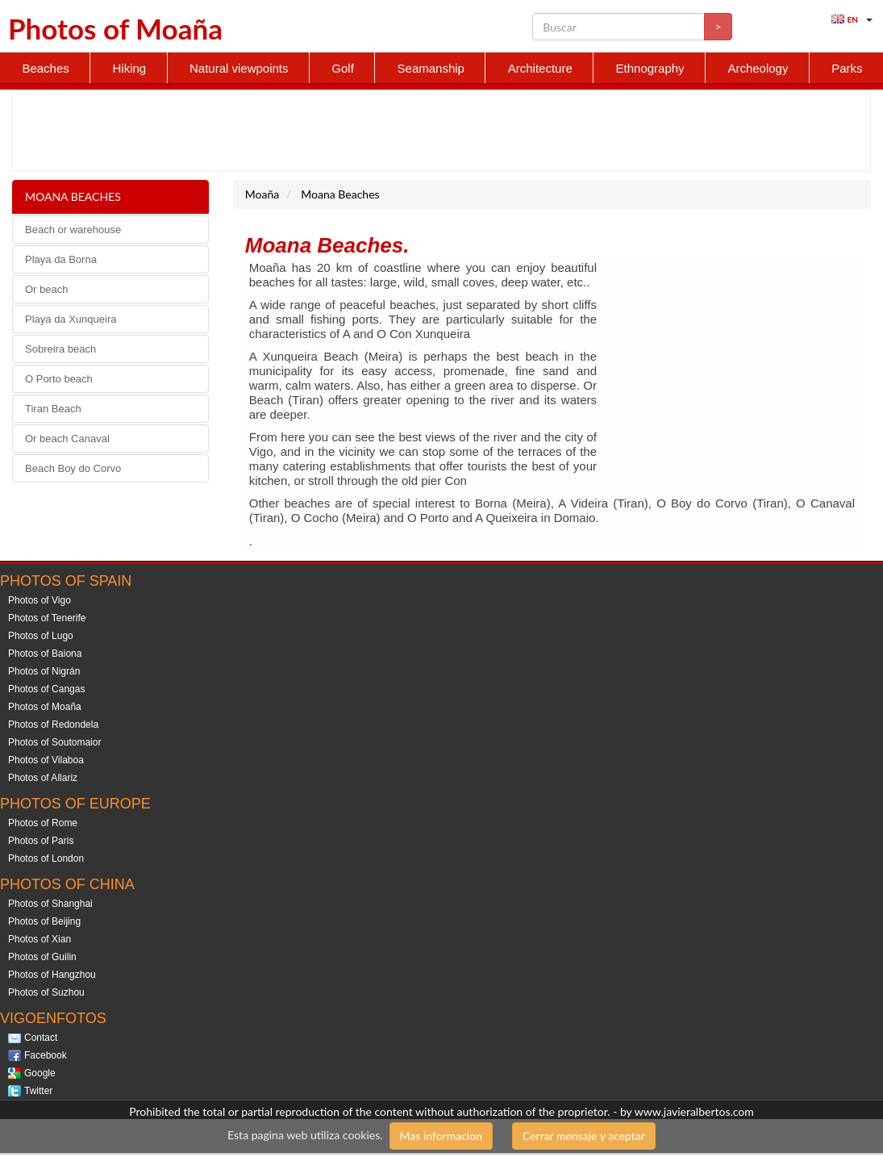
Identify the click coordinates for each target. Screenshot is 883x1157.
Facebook (45, 1055)
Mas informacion (441, 1135)
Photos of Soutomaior (54, 742)
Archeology (757, 68)
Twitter (38, 1090)
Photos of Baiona (44, 653)
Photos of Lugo (40, 635)
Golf (342, 68)
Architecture (540, 68)
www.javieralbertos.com (694, 1111)
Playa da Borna (61, 259)
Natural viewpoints (239, 68)
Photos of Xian (39, 939)
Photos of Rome (42, 823)
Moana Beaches (73, 196)
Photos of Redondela (53, 724)
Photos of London (46, 858)
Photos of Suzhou (46, 992)
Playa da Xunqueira (70, 319)
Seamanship (431, 68)
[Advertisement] (435, 130)
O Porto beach (59, 379)
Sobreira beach (60, 349)
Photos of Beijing (44, 921)
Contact (40, 1037)
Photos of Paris (40, 840)
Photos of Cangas (46, 689)
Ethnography (650, 68)
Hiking (130, 68)
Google (40, 1073)
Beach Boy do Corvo (73, 468)
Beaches (45, 68)
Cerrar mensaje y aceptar (584, 1135)
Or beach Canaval (67, 438)
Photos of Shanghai (50, 903)
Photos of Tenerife (47, 618)
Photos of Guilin (42, 957)
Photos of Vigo (39, 600)
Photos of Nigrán (44, 671)
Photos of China (67, 884)
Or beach (46, 289)
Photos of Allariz (42, 777)
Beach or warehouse (73, 229)
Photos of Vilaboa (46, 760)
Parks (846, 68)
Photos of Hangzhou (52, 974)
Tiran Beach (53, 409)
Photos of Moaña (44, 706)
